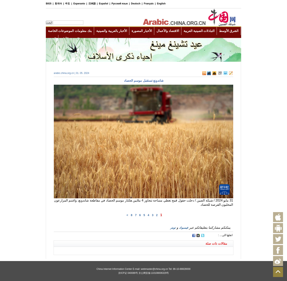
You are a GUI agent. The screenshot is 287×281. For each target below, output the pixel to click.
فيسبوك (183, 227)
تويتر (173, 227)
